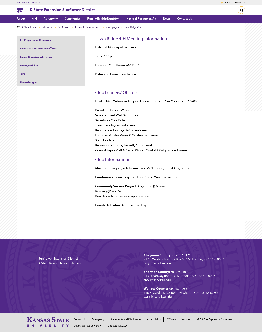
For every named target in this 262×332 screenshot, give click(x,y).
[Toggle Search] (241, 10)
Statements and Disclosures (125, 319)
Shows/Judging (28, 82)
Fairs (22, 73)
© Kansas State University (88, 325)
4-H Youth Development (88, 27)
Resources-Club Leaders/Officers (38, 48)
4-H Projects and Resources (35, 40)
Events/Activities (29, 65)
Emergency (98, 319)
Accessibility (154, 319)
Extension (47, 27)
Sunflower (63, 27)
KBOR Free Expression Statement (214, 319)
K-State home (27, 27)
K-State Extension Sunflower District (62, 9)
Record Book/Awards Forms (35, 57)
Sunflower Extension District (58, 258)
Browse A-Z (239, 2)
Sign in (227, 2)
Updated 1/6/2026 (118, 325)
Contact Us (80, 319)
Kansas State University (28, 2)
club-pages (112, 27)
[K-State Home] (20, 10)
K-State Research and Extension (60, 263)
